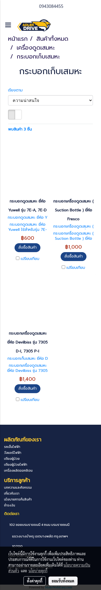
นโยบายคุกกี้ (38, 570)
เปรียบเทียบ (30, 259)
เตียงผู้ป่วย (12, 458)
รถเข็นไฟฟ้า (12, 446)
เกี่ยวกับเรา (11, 493)
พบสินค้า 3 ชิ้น (20, 129)
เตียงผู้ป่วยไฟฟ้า (15, 464)
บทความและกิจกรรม (18, 487)
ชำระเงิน (9, 505)
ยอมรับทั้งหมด (63, 580)
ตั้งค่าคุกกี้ (34, 580)
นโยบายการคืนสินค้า (18, 499)
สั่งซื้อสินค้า (27, 247)
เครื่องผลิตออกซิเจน (18, 470)
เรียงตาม (17, 90)
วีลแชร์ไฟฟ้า (12, 452)
